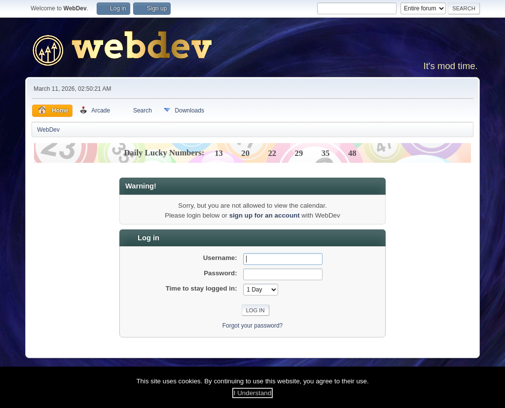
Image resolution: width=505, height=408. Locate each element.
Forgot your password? (252, 325)
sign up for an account (264, 215)
